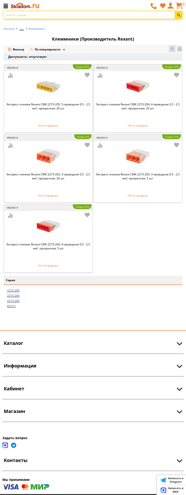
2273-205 (13, 301)
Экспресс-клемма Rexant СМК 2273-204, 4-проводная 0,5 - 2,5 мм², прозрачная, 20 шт (138, 106)
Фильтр (16, 49)
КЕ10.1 (11, 306)
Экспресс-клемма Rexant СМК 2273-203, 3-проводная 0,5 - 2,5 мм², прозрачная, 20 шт (48, 176)
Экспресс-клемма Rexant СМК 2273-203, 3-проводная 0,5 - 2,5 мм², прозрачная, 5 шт (138, 176)
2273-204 (13, 296)
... (22, 27)
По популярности (46, 49)
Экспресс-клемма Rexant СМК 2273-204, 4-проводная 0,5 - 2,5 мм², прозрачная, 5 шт (48, 246)
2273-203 (13, 291)
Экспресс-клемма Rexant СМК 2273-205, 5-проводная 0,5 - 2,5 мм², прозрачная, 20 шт (48, 106)
